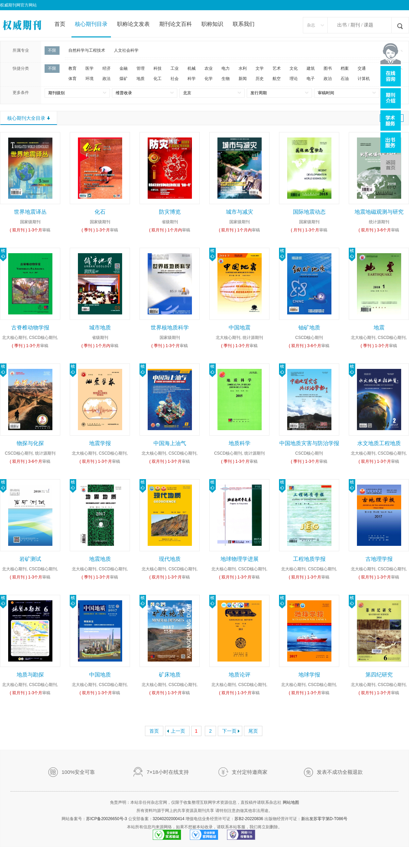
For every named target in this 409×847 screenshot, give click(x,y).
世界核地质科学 (170, 327)
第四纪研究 (379, 675)
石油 (345, 78)
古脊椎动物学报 (30, 327)
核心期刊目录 (91, 24)
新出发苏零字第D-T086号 (324, 818)
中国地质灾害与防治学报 (309, 443)
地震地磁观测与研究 (379, 212)
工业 (174, 68)
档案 (345, 68)
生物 (226, 78)
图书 (328, 68)
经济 (106, 68)
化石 (100, 212)
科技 (157, 68)
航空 (277, 78)
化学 (208, 78)
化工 (157, 78)
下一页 (229, 731)
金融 (123, 68)
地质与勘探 (30, 675)
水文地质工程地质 (379, 443)
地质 (140, 78)
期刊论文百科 (175, 24)
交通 (362, 68)
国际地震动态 (309, 212)
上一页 (178, 731)
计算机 (364, 78)
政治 (328, 78)
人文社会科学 (126, 50)
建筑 (311, 68)
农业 (208, 68)
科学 (191, 78)
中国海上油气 (169, 443)
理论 (294, 78)
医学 (89, 68)
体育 (72, 78)
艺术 (277, 68)
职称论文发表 (133, 24)
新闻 (243, 78)
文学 (260, 68)
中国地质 (100, 675)
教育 (72, 68)
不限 (52, 50)
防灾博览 (170, 212)
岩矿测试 (30, 559)
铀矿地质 (309, 327)
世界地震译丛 (30, 212)
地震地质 (100, 559)
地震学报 (100, 443)
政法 (106, 78)
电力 (226, 68)
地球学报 (309, 675)
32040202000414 (168, 818)
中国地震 (239, 327)
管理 (140, 68)
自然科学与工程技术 (86, 50)
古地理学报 (379, 559)
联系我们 (244, 24)
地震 (379, 327)
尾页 (253, 731)
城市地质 (100, 327)
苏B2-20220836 (248, 818)
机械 (191, 68)
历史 (260, 78)
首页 (59, 24)
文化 (294, 68)
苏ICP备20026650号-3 (106, 818)
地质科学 (239, 443)
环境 (89, 78)
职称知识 (212, 24)
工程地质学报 (309, 559)
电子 (311, 78)
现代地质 (170, 559)
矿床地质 (170, 675)
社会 (174, 78)
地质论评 (239, 675)
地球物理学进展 (239, 559)
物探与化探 (30, 443)
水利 (243, 68)
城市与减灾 (239, 212)
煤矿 (123, 78)
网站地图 (291, 802)
